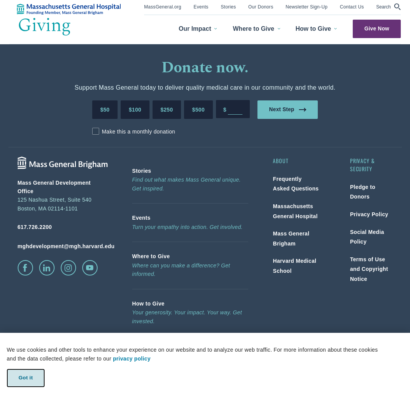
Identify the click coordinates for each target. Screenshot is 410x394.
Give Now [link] (376, 29)
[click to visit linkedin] (47, 267)
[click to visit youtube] (90, 267)
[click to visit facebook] (25, 267)
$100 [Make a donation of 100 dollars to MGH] (135, 110)
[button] (388, 6)
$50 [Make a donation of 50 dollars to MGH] (105, 110)
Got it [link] (25, 378)
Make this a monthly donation (138, 132)
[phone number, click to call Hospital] (63, 227)
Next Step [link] (287, 109)
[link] (162, 6)
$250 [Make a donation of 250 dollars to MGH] (167, 110)
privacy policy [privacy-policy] (132, 359)
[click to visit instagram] (68, 267)
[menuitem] (162, 7)
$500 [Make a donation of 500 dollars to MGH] (198, 110)
